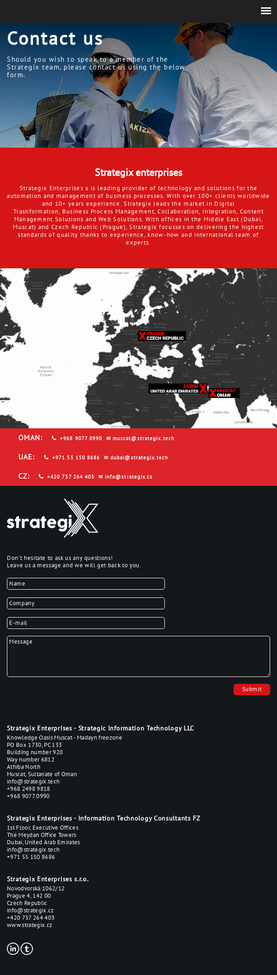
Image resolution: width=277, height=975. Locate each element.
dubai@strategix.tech (139, 457)
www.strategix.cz (29, 925)
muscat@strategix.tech (143, 438)
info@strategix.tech (33, 781)
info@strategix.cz (129, 477)
